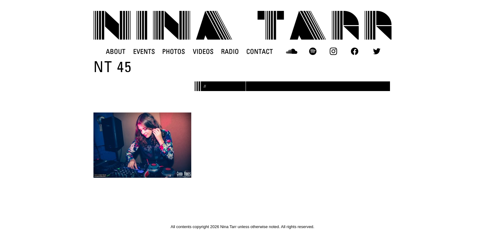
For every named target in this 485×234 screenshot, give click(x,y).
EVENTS (144, 51)
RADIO (230, 51)
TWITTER (377, 51)
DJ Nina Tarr (242, 25)
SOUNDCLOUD (291, 51)
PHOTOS (173, 51)
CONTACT (259, 51)
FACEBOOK (355, 51)
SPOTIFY (313, 51)
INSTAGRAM (333, 51)
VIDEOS (203, 51)
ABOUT (115, 51)
